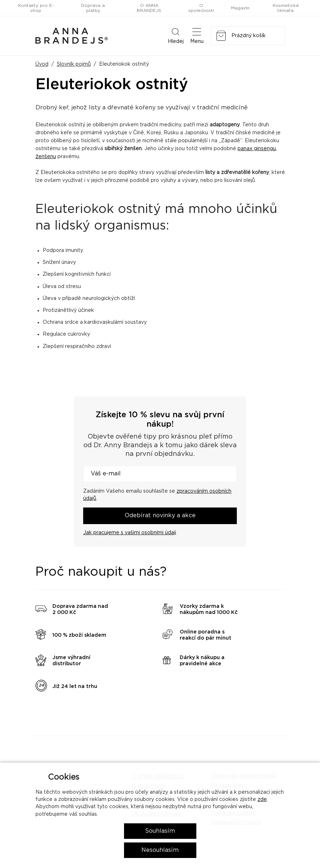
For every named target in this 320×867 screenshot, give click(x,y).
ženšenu (45, 156)
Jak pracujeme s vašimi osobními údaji (129, 532)
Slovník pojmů (74, 64)
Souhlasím (160, 831)
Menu (197, 35)
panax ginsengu (257, 148)
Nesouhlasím (160, 850)
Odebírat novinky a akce (160, 515)
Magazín (240, 8)
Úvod (41, 64)
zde (262, 799)
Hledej (176, 35)
